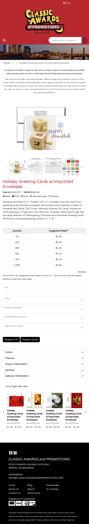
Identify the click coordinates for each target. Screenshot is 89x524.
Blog (29, 485)
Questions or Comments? (22, 498)
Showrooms (33, 493)
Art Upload (52, 489)
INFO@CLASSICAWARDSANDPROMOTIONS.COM (36, 478)
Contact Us (14, 493)
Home (12, 485)
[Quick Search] (65, 40)
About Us (14, 489)
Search (31, 489)
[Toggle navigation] (4, 40)
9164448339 (16, 474)
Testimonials (52, 485)
